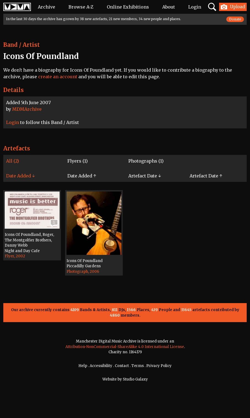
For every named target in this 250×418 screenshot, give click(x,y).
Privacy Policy (159, 365)
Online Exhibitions (128, 7)
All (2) (12, 161)
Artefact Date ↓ (144, 176)
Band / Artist (21, 44)
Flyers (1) (77, 161)
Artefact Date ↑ (206, 176)
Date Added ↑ (81, 176)
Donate (235, 19)
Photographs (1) (146, 161)
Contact (122, 365)
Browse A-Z (80, 7)
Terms (137, 365)
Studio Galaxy (135, 379)
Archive (46, 7)
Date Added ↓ (20, 176)
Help (82, 365)
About (168, 7)
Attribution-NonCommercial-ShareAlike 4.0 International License (124, 346)
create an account (57, 76)
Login (194, 7)
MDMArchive (27, 109)
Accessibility (101, 365)
